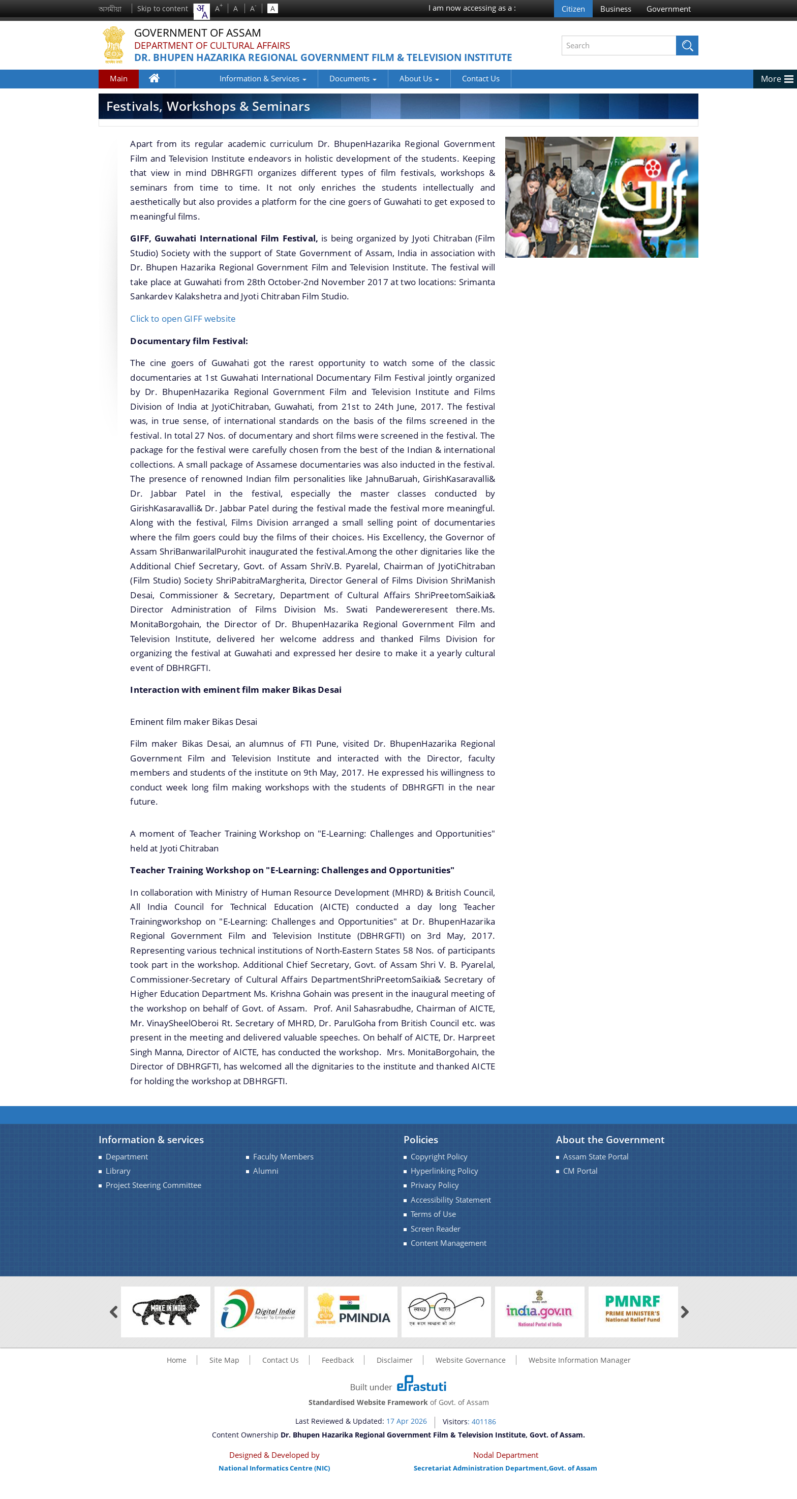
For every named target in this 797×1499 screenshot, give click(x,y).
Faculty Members (283, 1165)
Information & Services (225, 88)
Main (119, 88)
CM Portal (580, 1180)
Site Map (224, 1369)
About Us (382, 88)
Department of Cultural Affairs (212, 45)
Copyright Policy (439, 1165)
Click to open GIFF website (183, 328)
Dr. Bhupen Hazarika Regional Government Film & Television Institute (305, 63)
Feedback (338, 1369)
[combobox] (202, 12)
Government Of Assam (200, 32)
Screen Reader (436, 1238)
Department (127, 1165)
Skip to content (162, 8)
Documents (315, 88)
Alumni (266, 1180)
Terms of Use (433, 1223)
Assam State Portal (596, 1165)
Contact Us (443, 88)
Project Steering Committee (153, 1194)
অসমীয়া (110, 9)
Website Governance (471, 1369)
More (771, 88)
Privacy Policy (435, 1194)
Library (118, 1180)
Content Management (448, 1252)
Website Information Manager (580, 1369)
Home (160, 90)
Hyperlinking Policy (444, 1180)
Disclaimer (395, 1369)
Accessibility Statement (451, 1209)
